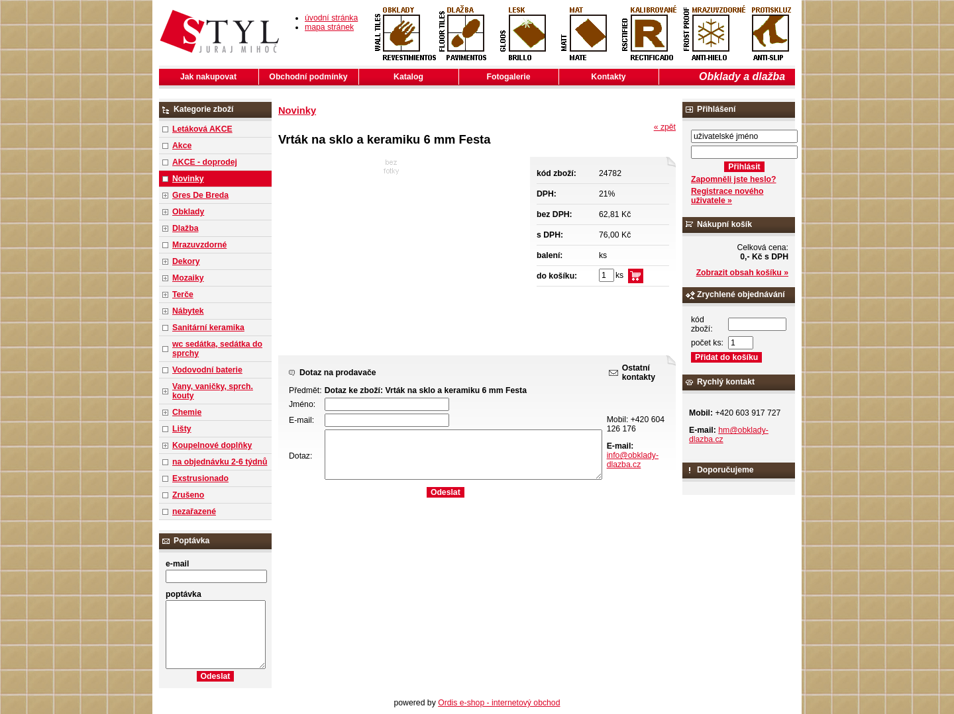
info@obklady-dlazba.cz (633, 460)
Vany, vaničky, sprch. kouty (212, 391)
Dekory (185, 261)
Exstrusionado (200, 478)
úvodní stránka (331, 17)
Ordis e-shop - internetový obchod (499, 702)
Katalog (408, 76)
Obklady (188, 211)
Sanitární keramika (208, 327)
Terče (182, 294)
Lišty (181, 428)
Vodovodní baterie (207, 370)
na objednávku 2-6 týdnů (219, 462)
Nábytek (188, 311)
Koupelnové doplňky (212, 445)
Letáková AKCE (202, 129)
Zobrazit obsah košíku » (742, 272)
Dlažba (185, 228)
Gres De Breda (200, 195)
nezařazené (194, 511)
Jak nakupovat (208, 76)
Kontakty (608, 76)
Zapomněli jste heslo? (733, 179)
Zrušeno (188, 495)
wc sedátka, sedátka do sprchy (217, 348)
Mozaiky (188, 278)
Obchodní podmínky (308, 76)
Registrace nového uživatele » (727, 196)
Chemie (186, 412)
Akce (181, 145)
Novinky (188, 178)
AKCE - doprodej (204, 162)
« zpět (665, 127)
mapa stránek (329, 27)
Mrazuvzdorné (199, 244)
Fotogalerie (509, 76)
